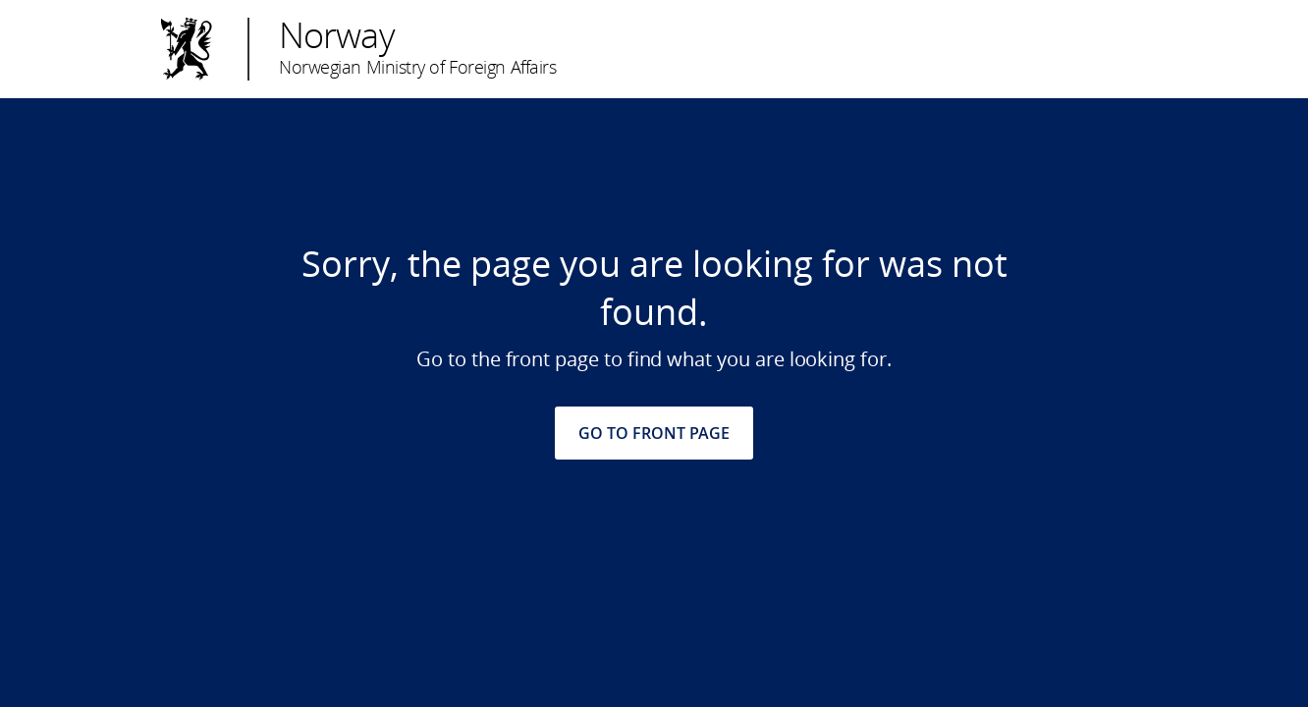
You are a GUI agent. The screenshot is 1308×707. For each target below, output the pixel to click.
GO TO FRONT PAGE (654, 433)
